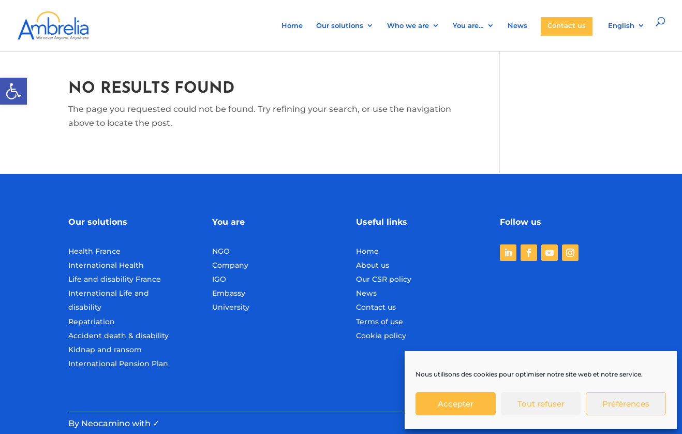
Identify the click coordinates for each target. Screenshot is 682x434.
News (517, 26)
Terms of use (379, 321)
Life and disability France (114, 279)
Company (230, 265)
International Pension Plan (118, 363)
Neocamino (105, 423)
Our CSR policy (383, 279)
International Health (106, 265)
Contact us (566, 25)
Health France (94, 251)
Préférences (625, 404)
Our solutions (339, 26)
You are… (468, 26)
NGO (221, 251)
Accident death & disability (118, 335)
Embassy (228, 293)
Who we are (408, 26)
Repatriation (91, 321)
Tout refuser (541, 404)
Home (292, 26)
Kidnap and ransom (105, 349)
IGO (219, 279)
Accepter (455, 404)
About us (372, 265)
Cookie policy (381, 335)
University (230, 307)
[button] (13, 91)
